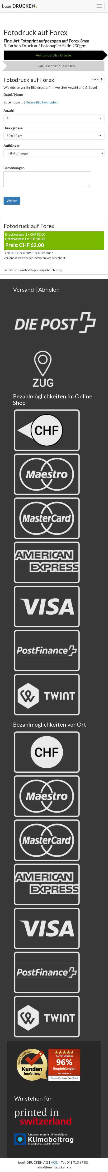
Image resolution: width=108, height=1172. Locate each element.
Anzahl (9, 110)
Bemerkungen (14, 168)
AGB (54, 1162)
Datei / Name (13, 95)
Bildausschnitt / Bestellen (56, 66)
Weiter (12, 201)
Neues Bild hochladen (42, 102)
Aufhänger (11, 146)
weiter (97, 79)
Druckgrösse (13, 128)
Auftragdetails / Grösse (53, 55)
